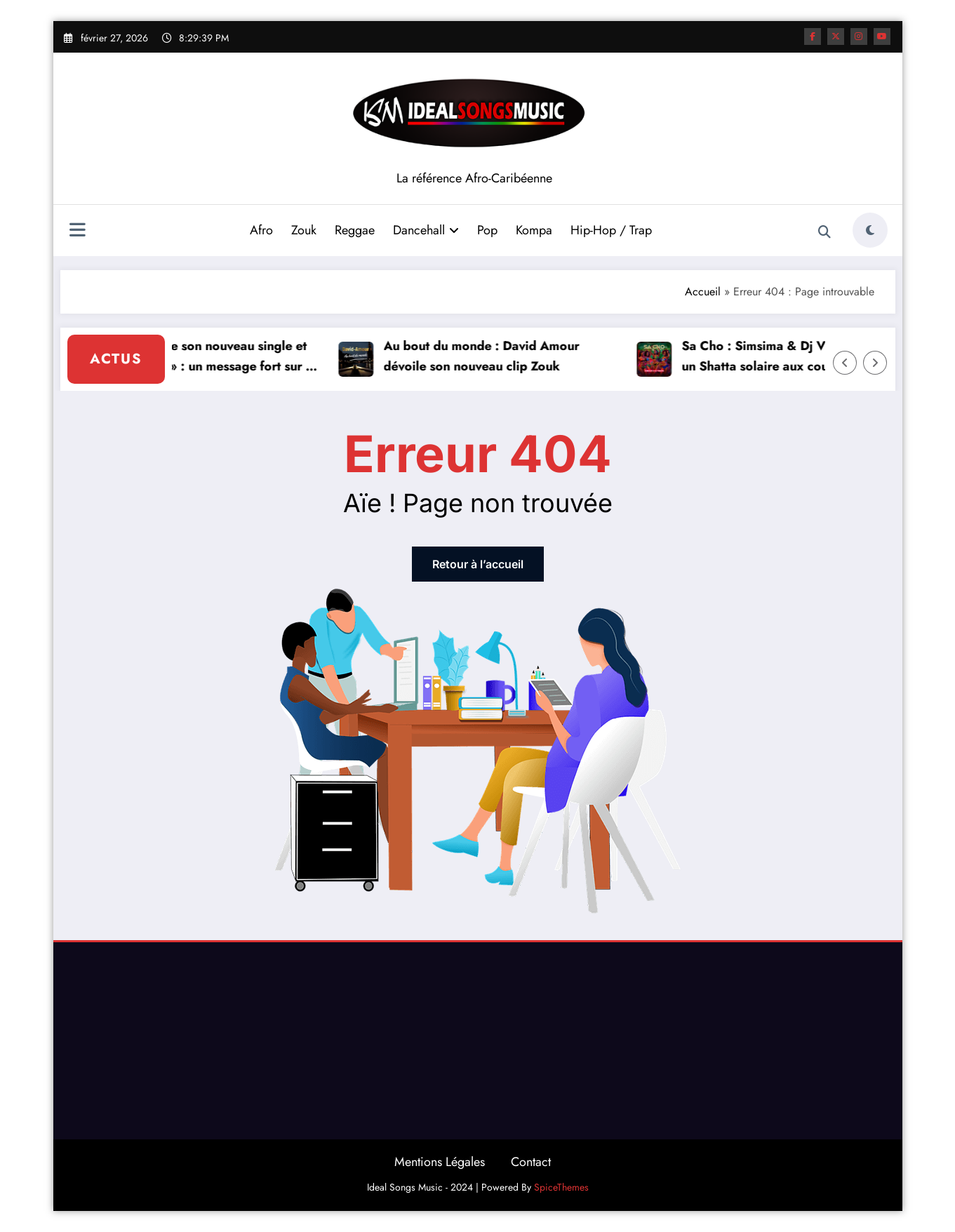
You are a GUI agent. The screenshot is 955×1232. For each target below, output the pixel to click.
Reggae (355, 230)
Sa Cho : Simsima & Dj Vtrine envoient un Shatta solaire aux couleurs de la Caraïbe (797, 357)
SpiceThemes (561, 1187)
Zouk (303, 230)
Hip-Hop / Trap (611, 230)
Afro (261, 230)
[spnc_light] (870, 230)
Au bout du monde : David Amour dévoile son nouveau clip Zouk (485, 356)
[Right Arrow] (875, 362)
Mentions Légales (439, 1162)
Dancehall (426, 230)
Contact (531, 1162)
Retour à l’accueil (477, 564)
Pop (487, 230)
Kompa (534, 230)
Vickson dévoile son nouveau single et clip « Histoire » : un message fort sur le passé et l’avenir (204, 357)
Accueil (703, 291)
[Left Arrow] (845, 362)
